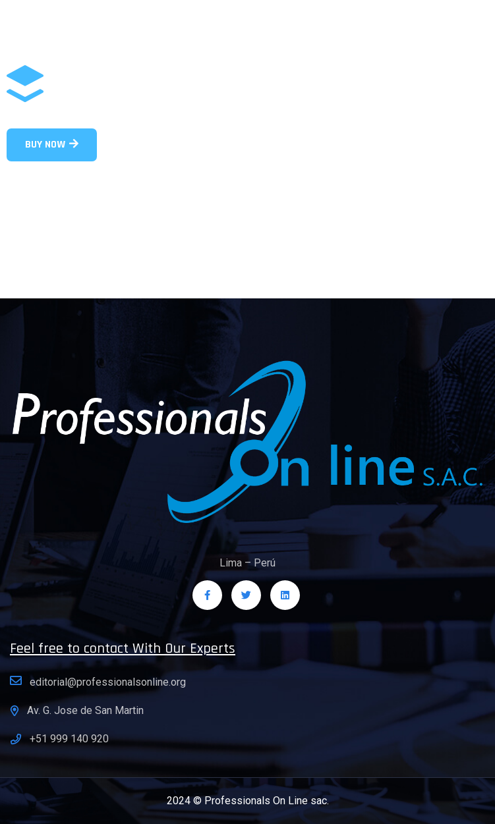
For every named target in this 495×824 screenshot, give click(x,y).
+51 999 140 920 (69, 738)
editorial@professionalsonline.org (108, 682)
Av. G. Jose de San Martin (85, 710)
